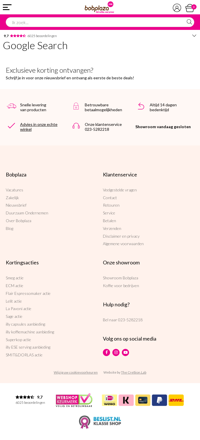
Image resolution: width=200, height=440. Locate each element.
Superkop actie (18, 339)
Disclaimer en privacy (121, 236)
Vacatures (14, 189)
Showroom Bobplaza (120, 277)
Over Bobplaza (18, 220)
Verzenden (112, 228)
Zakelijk (12, 197)
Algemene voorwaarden (123, 243)
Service (109, 212)
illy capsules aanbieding (25, 324)
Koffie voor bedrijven (121, 285)
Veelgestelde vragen (120, 189)
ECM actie (14, 285)
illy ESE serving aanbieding (28, 347)
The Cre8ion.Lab (133, 372)
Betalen (109, 220)
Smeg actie (15, 277)
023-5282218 (130, 319)
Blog (9, 228)
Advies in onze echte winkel (38, 127)
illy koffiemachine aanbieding (30, 331)
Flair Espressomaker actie (28, 293)
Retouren (111, 205)
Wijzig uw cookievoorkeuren (76, 372)
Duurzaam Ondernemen (27, 212)
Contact (110, 197)
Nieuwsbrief (16, 205)
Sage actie (14, 316)
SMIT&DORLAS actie (24, 354)
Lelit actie (14, 301)
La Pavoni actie (18, 308)
